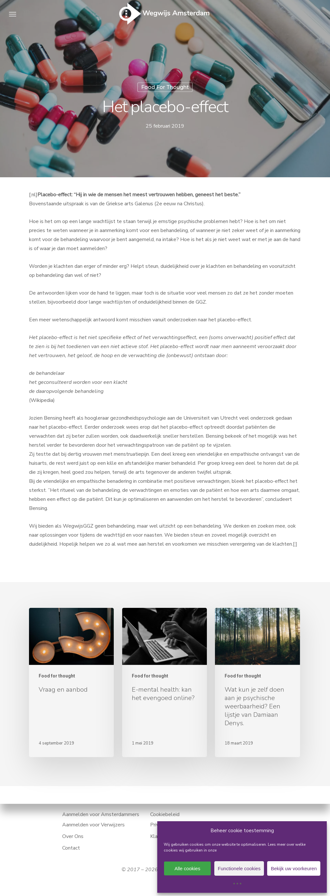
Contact (71, 848)
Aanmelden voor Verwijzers (93, 824)
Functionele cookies (239, 868)
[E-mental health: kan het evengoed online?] (164, 682)
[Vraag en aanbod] (71, 682)
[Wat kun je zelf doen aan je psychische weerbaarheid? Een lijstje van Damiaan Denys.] (257, 682)
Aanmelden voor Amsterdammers (100, 814)
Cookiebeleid (165, 814)
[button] (12, 14)
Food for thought (165, 87)
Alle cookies (187, 868)
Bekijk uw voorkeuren (294, 868)
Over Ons (72, 836)
